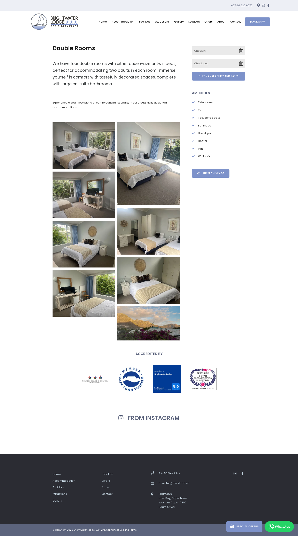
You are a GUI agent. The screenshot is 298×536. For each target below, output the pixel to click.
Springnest (112, 529)
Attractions (162, 22)
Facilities (144, 22)
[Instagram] (263, 5)
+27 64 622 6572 (241, 5)
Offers (208, 22)
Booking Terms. (128, 529)
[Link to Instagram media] (37, 437)
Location (194, 22)
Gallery (179, 22)
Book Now (257, 21)
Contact (235, 22)
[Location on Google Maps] (258, 5)
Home (103, 22)
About (221, 22)
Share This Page (210, 173)
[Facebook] (268, 5)
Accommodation (123, 22)
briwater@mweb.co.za (174, 483)
